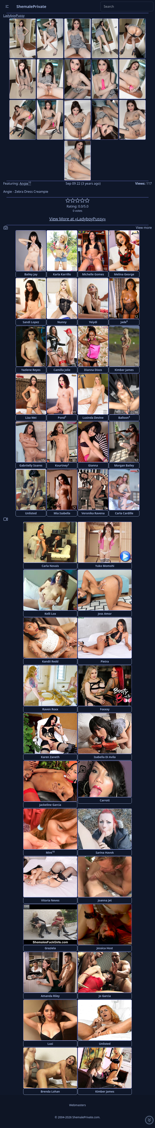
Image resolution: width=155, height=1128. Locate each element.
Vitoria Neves (50, 900)
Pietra (105, 661)
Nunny (62, 322)
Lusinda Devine (93, 418)
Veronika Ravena (93, 513)
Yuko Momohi (104, 566)
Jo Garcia (105, 996)
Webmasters (77, 1105)
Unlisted (31, 513)
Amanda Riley (50, 996)
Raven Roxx (50, 709)
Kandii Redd (50, 661)
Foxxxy (104, 709)
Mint (50, 852)
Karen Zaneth (50, 757)
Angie (25, 183)
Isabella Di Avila (105, 757)
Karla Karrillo (62, 274)
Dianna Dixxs (93, 370)
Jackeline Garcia (50, 805)
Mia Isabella (62, 513)
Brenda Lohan (50, 1091)
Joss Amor (105, 614)
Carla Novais (50, 566)
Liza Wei (30, 418)
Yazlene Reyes (30, 370)
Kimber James (124, 370)
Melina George (124, 274)
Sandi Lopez (31, 322)
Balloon (124, 417)
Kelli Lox (50, 614)
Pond (62, 417)
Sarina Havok (105, 852)
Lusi (50, 1044)
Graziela (50, 948)
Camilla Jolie (61, 370)
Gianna (93, 465)
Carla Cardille (124, 513)
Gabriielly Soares (30, 465)
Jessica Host (105, 948)
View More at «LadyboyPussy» (77, 219)
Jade (124, 322)
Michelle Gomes (93, 274)
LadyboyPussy (14, 15)
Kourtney (62, 465)
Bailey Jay (31, 274)
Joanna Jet (105, 900)
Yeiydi (93, 322)
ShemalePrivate (31, 6)
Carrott (105, 800)
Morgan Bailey (124, 465)
